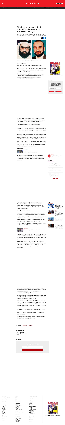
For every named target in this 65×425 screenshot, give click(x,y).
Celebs (17, 400)
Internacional (29, 7)
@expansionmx (23, 63)
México (3, 408)
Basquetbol (31, 410)
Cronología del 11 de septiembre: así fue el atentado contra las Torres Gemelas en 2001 (34, 151)
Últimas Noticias (5, 7)
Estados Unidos (25, 325)
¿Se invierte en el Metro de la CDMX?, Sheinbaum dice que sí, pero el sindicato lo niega (59, 213)
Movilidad (17, 421)
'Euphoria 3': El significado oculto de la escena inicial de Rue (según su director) (55, 174)
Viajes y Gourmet (19, 409)
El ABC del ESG (32, 398)
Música (17, 408)
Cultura (17, 396)
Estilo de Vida (31, 420)
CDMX (56, 210)
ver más (55, 178)
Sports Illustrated (32, 406)
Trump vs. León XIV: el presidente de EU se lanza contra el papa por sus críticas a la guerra (59, 227)
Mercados (56, 217)
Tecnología (35, 7)
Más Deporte (31, 411)
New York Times (38, 119)
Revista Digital (59, 3)
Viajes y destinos (32, 417)
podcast (52, 154)
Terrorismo (30, 325)
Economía (23, 7)
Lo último (50, 160)
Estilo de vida (18, 401)
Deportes (17, 406)
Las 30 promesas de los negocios (55, 75)
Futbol (30, 407)
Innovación (31, 397)
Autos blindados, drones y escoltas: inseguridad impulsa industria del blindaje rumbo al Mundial (55, 165)
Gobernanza (18, 420)
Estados (3, 411)
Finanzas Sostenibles (33, 396)
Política (18, 7)
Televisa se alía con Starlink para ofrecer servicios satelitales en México (59, 207)
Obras (41, 7)
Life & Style (18, 403)
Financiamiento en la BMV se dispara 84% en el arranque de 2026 (59, 220)
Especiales (31, 404)
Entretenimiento (18, 405)
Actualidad (31, 401)
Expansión (22, 332)
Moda (17, 398)
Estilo (17, 404)
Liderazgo (31, 402)
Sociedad (3, 413)
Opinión (3, 412)
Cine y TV (17, 407)
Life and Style (55, 7)
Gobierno (3, 407)
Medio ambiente (19, 418)
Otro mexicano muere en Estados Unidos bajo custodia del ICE (55, 170)
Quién (3, 415)
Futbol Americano (32, 409)
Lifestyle (31, 412)
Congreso (4, 409)
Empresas (12, 7)
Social (17, 419)
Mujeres (49, 7)
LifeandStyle (4, 404)
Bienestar (31, 419)
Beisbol (30, 408)
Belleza (17, 399)
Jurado (30, 421)
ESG (45, 7)
